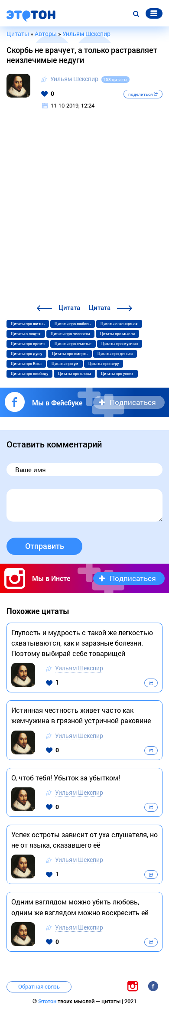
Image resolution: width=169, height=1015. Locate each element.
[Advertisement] (84, 213)
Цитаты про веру (103, 364)
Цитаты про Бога (26, 364)
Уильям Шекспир (74, 79)
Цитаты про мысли (117, 334)
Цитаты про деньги (115, 354)
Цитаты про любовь (73, 324)
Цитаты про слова (74, 374)
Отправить (44, 546)
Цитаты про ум (65, 364)
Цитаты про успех (117, 374)
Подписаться (133, 402)
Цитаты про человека (70, 334)
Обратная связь (39, 986)
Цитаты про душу (26, 354)
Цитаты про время (28, 344)
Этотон (48, 1001)
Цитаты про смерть (70, 354)
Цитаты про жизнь (28, 324)
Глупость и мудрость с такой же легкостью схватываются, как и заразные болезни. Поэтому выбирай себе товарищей (82, 643)
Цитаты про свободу (29, 374)
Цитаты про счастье (73, 344)
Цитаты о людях (26, 334)
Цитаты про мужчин (119, 344)
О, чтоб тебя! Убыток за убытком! (65, 777)
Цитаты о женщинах (119, 324)
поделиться (143, 94)
